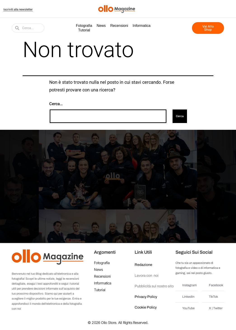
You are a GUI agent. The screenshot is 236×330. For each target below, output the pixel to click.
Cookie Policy (146, 307)
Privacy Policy (146, 297)
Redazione (143, 265)
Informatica (141, 26)
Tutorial (84, 30)
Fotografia (84, 26)
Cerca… (56, 103)
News (101, 26)
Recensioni (119, 26)
